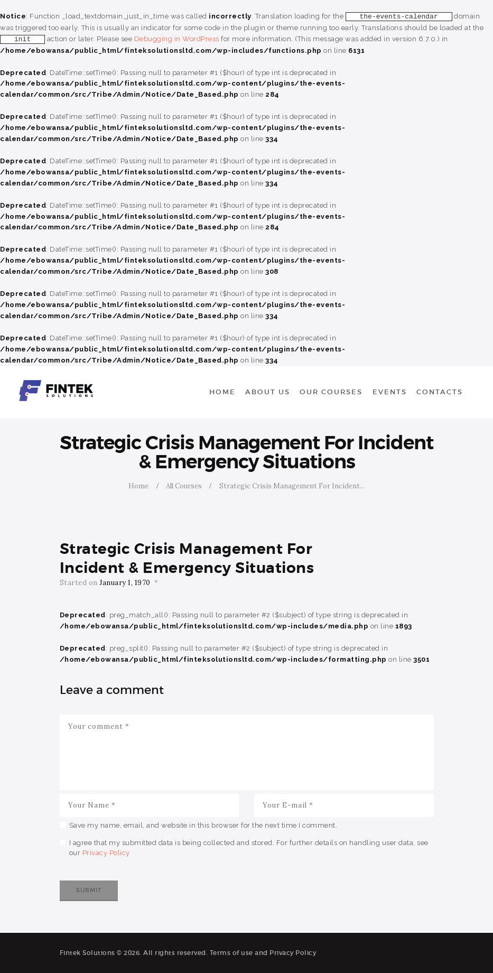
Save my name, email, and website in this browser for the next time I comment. (203, 825)
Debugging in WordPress (176, 39)
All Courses (184, 485)
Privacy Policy (106, 853)
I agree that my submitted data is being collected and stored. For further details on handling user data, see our (249, 848)
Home (138, 485)
